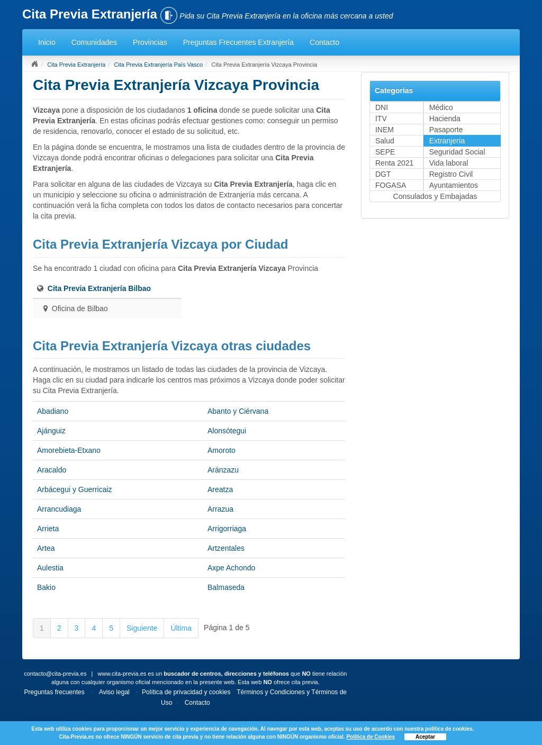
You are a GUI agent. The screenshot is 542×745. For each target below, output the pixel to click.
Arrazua (220, 509)
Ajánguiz (51, 430)
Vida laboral (448, 163)
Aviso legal (114, 692)
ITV (381, 118)
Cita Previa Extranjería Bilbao (99, 288)
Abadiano (52, 411)
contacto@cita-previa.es (55, 673)
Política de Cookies (370, 737)
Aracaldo (51, 470)
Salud (384, 141)
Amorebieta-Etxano (69, 450)
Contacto (324, 42)
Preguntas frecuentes (54, 692)
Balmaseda (226, 587)
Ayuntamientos (453, 185)
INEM (384, 129)
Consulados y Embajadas (435, 196)
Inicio (47, 42)
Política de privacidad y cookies (186, 692)
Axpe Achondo (231, 568)
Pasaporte (446, 129)
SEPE (385, 152)
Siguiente (142, 628)
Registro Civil (451, 174)
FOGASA (390, 185)
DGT (383, 174)
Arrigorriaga (226, 528)
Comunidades (94, 42)
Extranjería (447, 141)
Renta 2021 (394, 163)
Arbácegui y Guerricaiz (74, 489)
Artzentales (226, 548)
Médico (441, 107)
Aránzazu (223, 470)
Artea (46, 548)
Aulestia (50, 568)
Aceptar (425, 737)
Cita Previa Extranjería (76, 64)
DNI (381, 107)
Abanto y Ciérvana (237, 411)
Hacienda (444, 118)
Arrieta (48, 528)
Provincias (150, 42)
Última (181, 628)
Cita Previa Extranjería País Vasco (158, 64)
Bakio (46, 587)
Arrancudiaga (59, 509)
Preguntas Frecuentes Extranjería (238, 42)
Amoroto (221, 450)
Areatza (220, 489)
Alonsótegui (226, 430)
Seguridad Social (457, 152)
